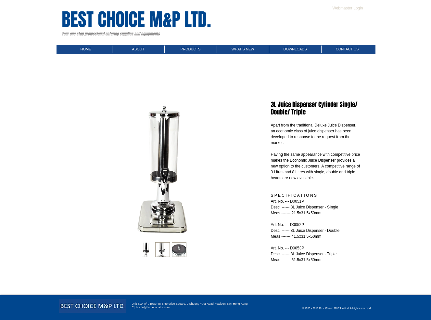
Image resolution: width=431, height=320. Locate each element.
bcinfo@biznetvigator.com (153, 307)
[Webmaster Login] (348, 8)
